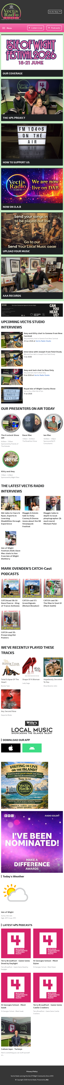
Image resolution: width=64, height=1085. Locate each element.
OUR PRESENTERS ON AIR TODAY (28, 408)
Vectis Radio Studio (43, 341)
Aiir (47, 1080)
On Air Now (55, 12)
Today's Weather (13, 876)
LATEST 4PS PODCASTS (17, 925)
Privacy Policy (32, 1071)
